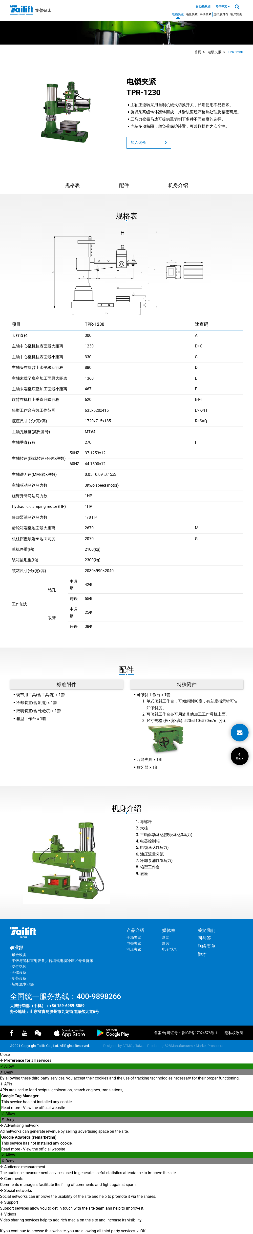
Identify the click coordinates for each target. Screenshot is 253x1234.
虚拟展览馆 (220, 14)
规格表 (72, 185)
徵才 (202, 954)
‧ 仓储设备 (18, 972)
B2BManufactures (179, 1046)
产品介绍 (135, 930)
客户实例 (236, 14)
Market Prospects (209, 1046)
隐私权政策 (234, 1033)
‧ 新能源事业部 (22, 984)
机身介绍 (178, 185)
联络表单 (206, 946)
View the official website (44, 1107)
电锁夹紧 (178, 14)
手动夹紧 (205, 14)
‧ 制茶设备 (18, 978)
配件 (124, 185)
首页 (197, 52)
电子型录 (169, 949)
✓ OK (141, 1231)
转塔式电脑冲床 (62, 961)
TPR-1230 (235, 52)
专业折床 (85, 961)
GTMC (127, 1046)
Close (5, 1054)
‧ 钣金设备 (18, 955)
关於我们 (206, 930)
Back (239, 756)
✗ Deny (6, 1072)
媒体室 (168, 930)
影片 (165, 943)
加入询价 (148, 142)
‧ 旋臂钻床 (18, 966)
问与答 (204, 938)
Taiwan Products (148, 1046)
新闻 (165, 937)
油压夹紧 (192, 14)
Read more (11, 1107)
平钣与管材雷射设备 (28, 961)
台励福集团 (203, 6)
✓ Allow (7, 1066)
